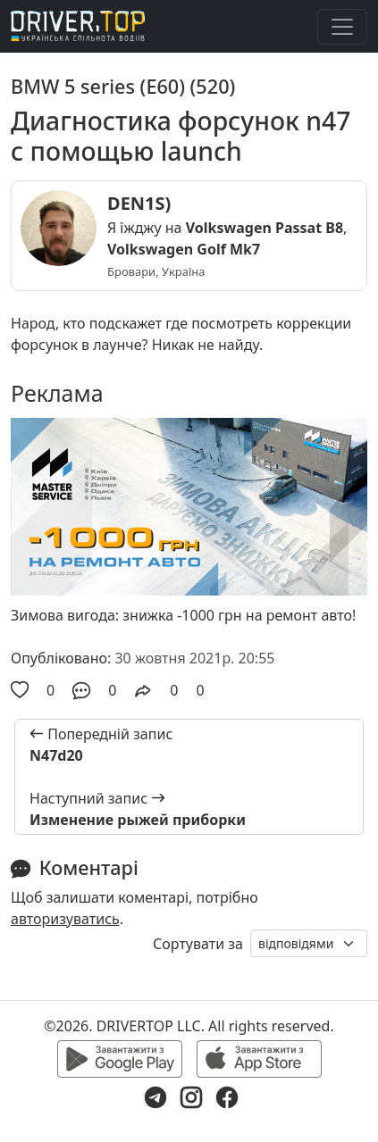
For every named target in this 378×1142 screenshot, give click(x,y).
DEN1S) (139, 203)
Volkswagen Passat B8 (264, 228)
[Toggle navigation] (342, 27)
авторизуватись (65, 919)
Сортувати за (198, 944)
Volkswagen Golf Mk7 (183, 249)
